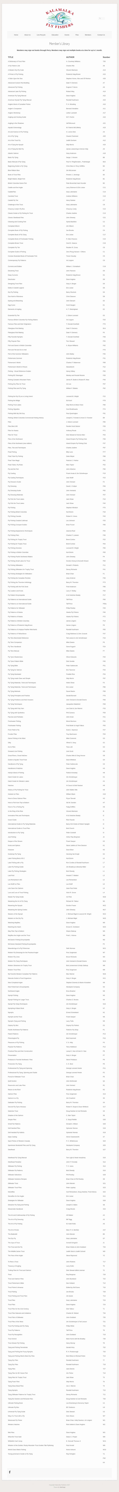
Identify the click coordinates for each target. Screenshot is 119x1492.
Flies (77, 35)
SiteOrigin (62, 1487)
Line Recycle (41, 35)
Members (88, 35)
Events (67, 35)
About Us (27, 35)
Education (55, 35)
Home (16, 35)
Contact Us (101, 35)
